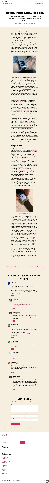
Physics (3, 469)
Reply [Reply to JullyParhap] (12, 295)
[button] (47, 481)
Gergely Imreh (18, 23)
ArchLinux (35, 164)
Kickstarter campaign (26, 33)
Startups (3, 471)
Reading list (41, 1)
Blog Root (33, 1)
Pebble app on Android (31, 77)
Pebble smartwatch (23, 31)
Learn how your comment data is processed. (24, 427)
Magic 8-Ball (34, 150)
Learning (3, 462)
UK (3, 466)
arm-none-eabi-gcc (22, 170)
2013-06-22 (26, 23)
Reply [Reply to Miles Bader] (14, 358)
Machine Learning (6, 459)
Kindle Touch (16, 125)
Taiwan (4, 465)
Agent (33, 243)
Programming (24, 9)
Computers (4, 457)
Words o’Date (26, 110)
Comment (13, 404)
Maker (3, 467)
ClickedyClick (5, 1)
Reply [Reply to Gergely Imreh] (14, 389)
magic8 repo (32, 234)
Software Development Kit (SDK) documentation (22, 127)
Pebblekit (13, 161)
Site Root (29, 1)
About (37, 1)
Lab (3, 470)
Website (12, 418)
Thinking (3, 473)
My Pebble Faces (27, 89)
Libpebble (13, 250)
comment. (27, 122)
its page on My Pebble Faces (23, 219)
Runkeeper (18, 100)
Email (26, 413)
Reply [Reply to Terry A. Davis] (12, 337)
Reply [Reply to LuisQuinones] (12, 372)
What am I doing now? (39, 3)
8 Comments (33, 23)
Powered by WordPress (16, 480)
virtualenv (20, 167)
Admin (4, 458)
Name (12, 413)
